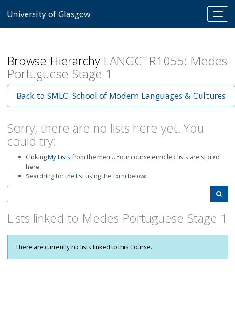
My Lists (59, 157)
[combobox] (109, 194)
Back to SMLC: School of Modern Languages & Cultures (121, 95)
